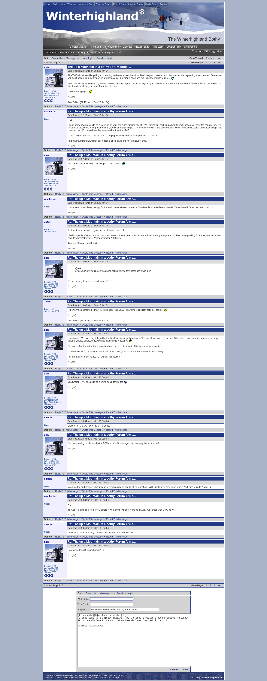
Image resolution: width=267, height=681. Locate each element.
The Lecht (158, 47)
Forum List (57, 58)
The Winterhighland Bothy (194, 39)
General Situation (78, 47)
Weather (71, 4)
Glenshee (127, 47)
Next (220, 58)
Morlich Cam (119, 4)
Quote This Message (92, 106)
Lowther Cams (136, 4)
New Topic (88, 58)
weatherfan (50, 111)
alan (46, 67)
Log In (110, 58)
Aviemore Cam (86, 4)
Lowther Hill (173, 47)
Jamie (47, 222)
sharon (48, 417)
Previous (209, 58)
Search (100, 58)
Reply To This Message (66, 106)
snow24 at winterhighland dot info (76, 677)
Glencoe (114, 47)
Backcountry (59, 4)
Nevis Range (142, 47)
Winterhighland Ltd (213, 677)
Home (47, 4)
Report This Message (116, 106)
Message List (72, 58)
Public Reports (190, 47)
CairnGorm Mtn (98, 47)
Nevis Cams (151, 4)
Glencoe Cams (103, 4)
